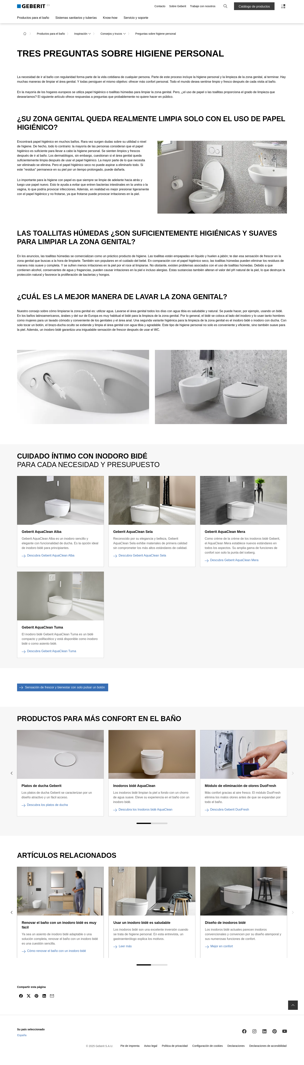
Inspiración (82, 33)
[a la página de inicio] (25, 33)
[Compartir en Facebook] (21, 996)
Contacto (160, 6)
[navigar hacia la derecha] (292, 773)
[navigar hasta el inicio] (293, 1005)
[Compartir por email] (52, 996)
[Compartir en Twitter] (29, 996)
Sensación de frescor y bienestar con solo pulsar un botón (61, 687)
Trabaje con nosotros (202, 6)
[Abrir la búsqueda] (225, 6)
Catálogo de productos (254, 6)
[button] (225, 6)
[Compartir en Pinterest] (36, 996)
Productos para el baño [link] (51, 33)
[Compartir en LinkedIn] (44, 996)
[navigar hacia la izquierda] (11, 773)
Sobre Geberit (177, 6)
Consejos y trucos (113, 33)
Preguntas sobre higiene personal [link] (155, 33)
